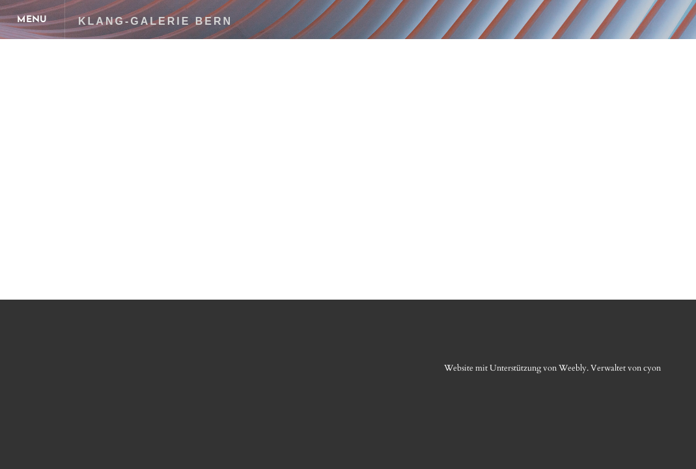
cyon (652, 368)
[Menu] (32, 19)
